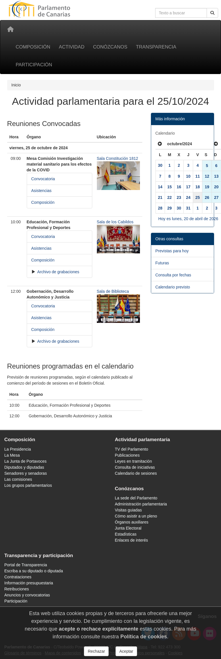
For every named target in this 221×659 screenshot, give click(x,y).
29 (169, 208)
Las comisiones (18, 479)
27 (216, 197)
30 (160, 165)
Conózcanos (110, 47)
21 (160, 197)
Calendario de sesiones (136, 473)
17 (188, 187)
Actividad (71, 47)
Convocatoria (43, 179)
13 (216, 176)
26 (207, 197)
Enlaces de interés (131, 540)
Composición (33, 47)
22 (169, 197)
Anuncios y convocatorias (27, 595)
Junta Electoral (128, 528)
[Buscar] (212, 13)
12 (207, 176)
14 (160, 187)
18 (197, 187)
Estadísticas (126, 534)
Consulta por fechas (173, 275)
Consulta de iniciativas (135, 467)
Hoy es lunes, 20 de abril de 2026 (188, 218)
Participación (34, 64)
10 (188, 176)
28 (160, 208)
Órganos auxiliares (132, 522)
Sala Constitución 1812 (117, 158)
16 (179, 187)
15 (169, 187)
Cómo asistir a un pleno (136, 516)
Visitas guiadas (128, 510)
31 (188, 208)
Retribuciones (16, 589)
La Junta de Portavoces (25, 461)
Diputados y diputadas (24, 467)
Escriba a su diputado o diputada (33, 571)
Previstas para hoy (172, 251)
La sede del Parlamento (136, 498)
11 (197, 176)
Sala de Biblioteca (113, 291)
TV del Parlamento (131, 449)
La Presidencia (17, 449)
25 (197, 197)
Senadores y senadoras (25, 473)
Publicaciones (127, 455)
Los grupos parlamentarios (28, 485)
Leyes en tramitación (133, 461)
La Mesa (12, 455)
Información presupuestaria (28, 583)
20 (216, 187)
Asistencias (41, 190)
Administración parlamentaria (141, 504)
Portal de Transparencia (25, 565)
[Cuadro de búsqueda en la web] (181, 13)
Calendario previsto (172, 287)
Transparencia (156, 47)
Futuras (162, 263)
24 (188, 197)
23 (179, 197)
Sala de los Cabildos (115, 222)
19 (207, 187)
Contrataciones (17, 577)
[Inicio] (10, 29)
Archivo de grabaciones (57, 272)
